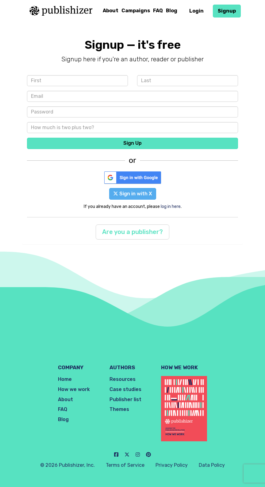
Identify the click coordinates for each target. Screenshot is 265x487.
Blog (171, 10)
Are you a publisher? (132, 232)
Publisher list (125, 399)
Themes (119, 409)
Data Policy (212, 465)
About (110, 10)
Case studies (125, 389)
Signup (227, 11)
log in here (171, 206)
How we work (74, 389)
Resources (122, 379)
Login (196, 11)
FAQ (158, 10)
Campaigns (135, 10)
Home (65, 379)
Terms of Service (125, 465)
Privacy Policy (172, 465)
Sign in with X (132, 193)
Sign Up (132, 143)
